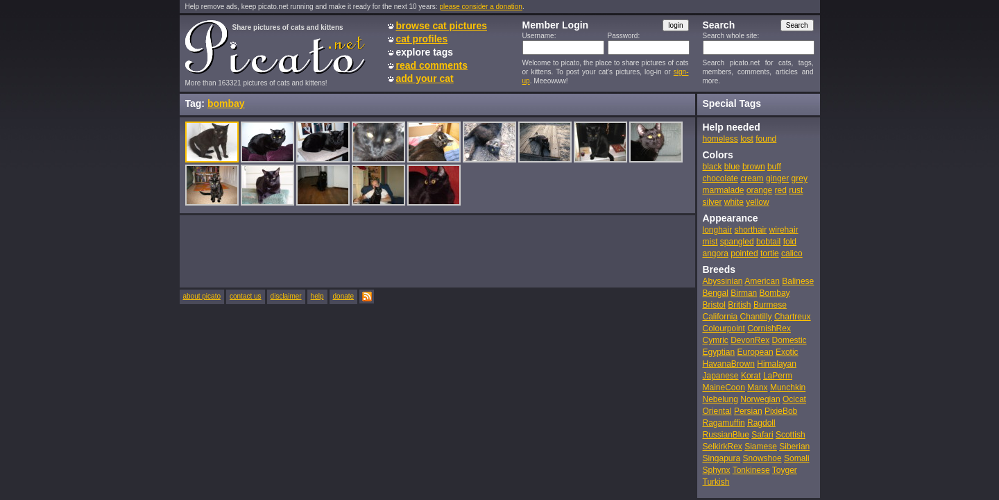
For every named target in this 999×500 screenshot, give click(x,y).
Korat (751, 376)
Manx (757, 387)
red (781, 190)
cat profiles (422, 38)
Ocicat (794, 399)
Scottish (790, 435)
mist (710, 242)
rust (796, 190)
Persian (748, 411)
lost (746, 139)
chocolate (720, 178)
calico (792, 253)
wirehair (784, 230)
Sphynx (717, 470)
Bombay (775, 293)
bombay (226, 103)
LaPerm (777, 376)
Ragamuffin (724, 423)
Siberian (794, 446)
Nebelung (720, 399)
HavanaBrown (729, 364)
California (720, 317)
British (739, 305)
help (317, 296)
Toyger (784, 470)
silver (712, 202)
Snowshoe (762, 458)
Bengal (715, 293)
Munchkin (787, 387)
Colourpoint (724, 328)
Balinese (798, 281)
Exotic (787, 352)
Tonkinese (751, 470)
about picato (202, 296)
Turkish (716, 482)
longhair (718, 230)
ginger (777, 178)
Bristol (714, 305)
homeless (720, 139)
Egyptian (719, 352)
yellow (757, 202)
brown (753, 167)
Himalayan (776, 364)
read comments (432, 65)
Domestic (789, 340)
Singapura (722, 458)
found (765, 139)
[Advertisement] (437, 250)
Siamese (760, 446)
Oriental (717, 411)
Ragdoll (761, 423)
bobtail (768, 242)
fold (789, 242)
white (734, 202)
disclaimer (286, 296)
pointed (744, 253)
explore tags (424, 52)
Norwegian (760, 399)
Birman (744, 293)
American (762, 281)
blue (732, 167)
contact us (246, 296)
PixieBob (781, 411)
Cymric (715, 340)
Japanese (721, 376)
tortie (769, 253)
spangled (737, 242)
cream (751, 178)
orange (759, 190)
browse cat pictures (442, 25)
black (712, 167)
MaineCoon (724, 387)
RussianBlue (726, 435)
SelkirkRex (722, 446)
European (755, 352)
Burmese (770, 305)
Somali (797, 458)
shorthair (751, 230)
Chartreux (792, 317)
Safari (762, 435)
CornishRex (769, 328)
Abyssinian (723, 281)
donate (344, 296)
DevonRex (750, 340)
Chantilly (756, 317)
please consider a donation (480, 6)
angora (715, 253)
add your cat (425, 78)
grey (800, 178)
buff (774, 167)
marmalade (723, 190)
